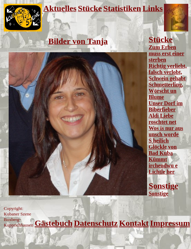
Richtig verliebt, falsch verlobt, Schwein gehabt (167, 72)
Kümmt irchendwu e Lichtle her (163, 165)
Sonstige (158, 193)
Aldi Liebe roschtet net (162, 119)
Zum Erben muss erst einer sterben (166, 53)
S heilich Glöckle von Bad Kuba (162, 147)
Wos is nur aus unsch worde (165, 131)
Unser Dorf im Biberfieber (165, 106)
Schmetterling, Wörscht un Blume (165, 91)
